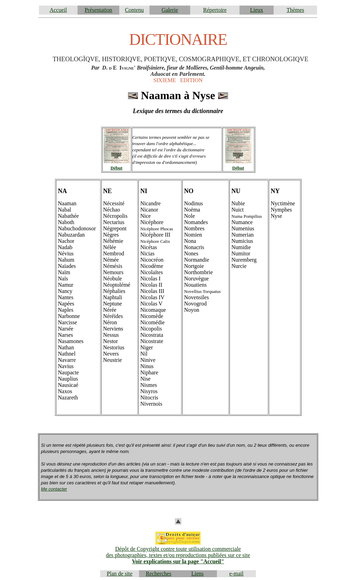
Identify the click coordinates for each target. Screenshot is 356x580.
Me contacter (54, 489)
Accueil (58, 10)
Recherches (158, 574)
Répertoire (215, 10)
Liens (197, 574)
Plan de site (119, 574)
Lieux (256, 10)
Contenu (134, 10)
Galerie (170, 10)
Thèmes (295, 10)
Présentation (98, 10)
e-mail (236, 574)
